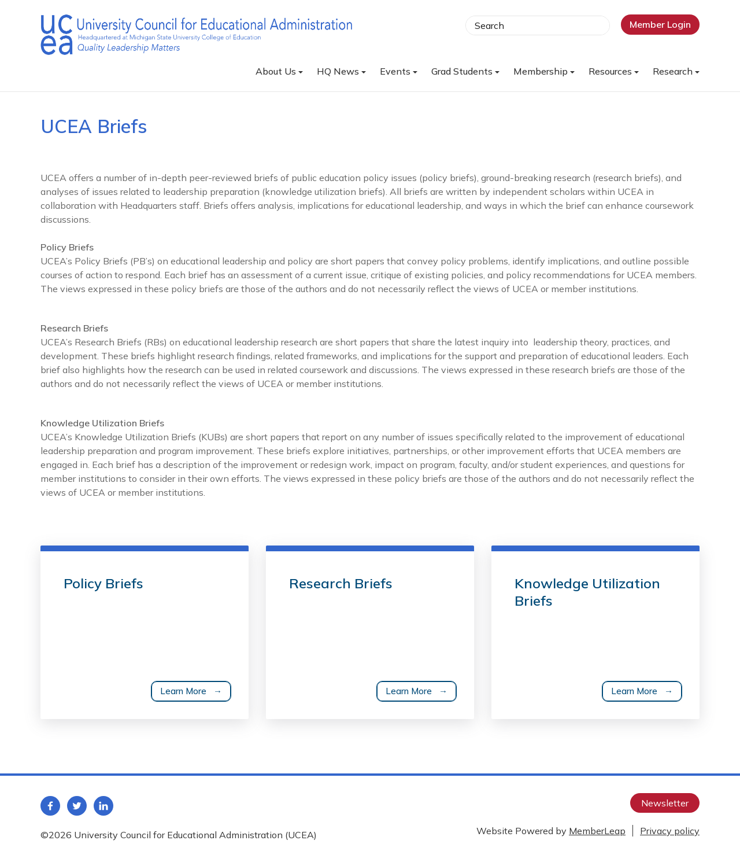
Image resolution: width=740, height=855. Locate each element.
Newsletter (665, 803)
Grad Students (465, 71)
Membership (544, 71)
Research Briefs (341, 583)
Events (398, 71)
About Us (279, 71)
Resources (614, 71)
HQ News (341, 71)
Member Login (660, 24)
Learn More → (191, 691)
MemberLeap (597, 830)
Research (676, 71)
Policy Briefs (103, 583)
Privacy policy (670, 830)
